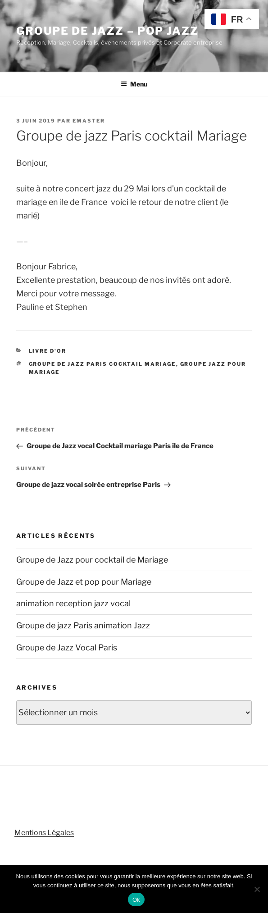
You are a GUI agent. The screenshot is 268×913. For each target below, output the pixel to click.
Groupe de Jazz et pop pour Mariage (83, 581)
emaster (89, 121)
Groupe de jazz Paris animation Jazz (83, 625)
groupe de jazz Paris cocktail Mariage (102, 364)
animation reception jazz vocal (73, 603)
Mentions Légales (44, 832)
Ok (136, 899)
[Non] (256, 889)
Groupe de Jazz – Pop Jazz (107, 30)
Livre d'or (48, 351)
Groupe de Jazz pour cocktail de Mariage (92, 559)
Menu (134, 84)
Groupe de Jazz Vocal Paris (66, 647)
